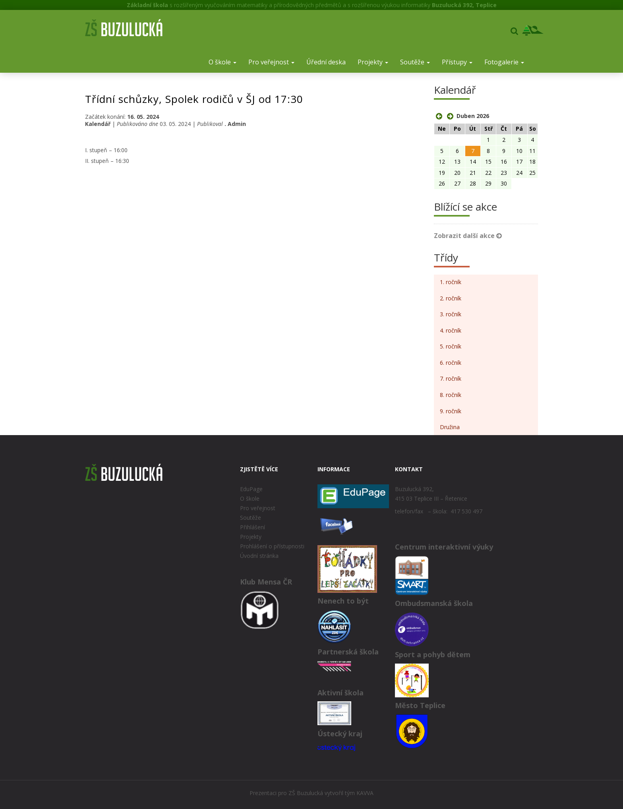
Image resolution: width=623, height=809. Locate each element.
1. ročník (450, 282)
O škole (222, 62)
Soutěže (415, 62)
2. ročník (450, 298)
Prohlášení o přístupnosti (272, 546)
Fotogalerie (504, 62)
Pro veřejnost (271, 62)
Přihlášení (252, 527)
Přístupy (457, 62)
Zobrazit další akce (468, 235)
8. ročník (450, 395)
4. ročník (450, 330)
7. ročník (450, 378)
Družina (450, 427)
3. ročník (450, 314)
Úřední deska (326, 62)
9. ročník (450, 411)
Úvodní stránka (259, 555)
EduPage (251, 489)
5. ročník (450, 346)
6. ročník (450, 362)
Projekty (373, 62)
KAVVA (364, 793)
